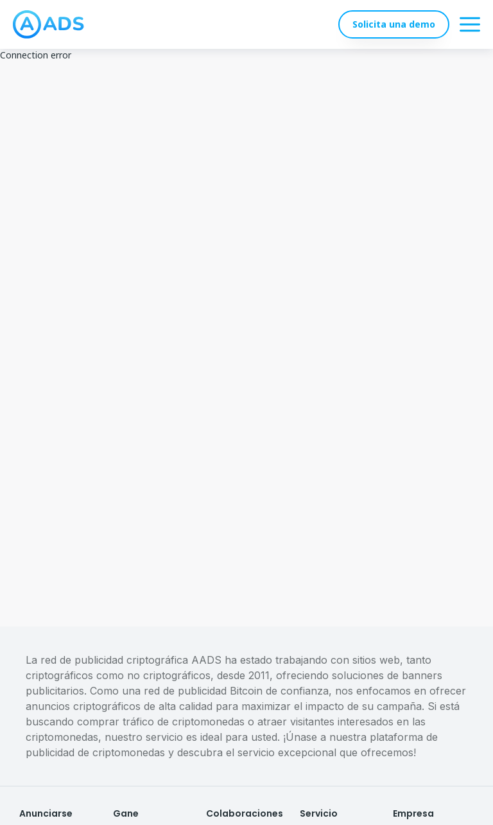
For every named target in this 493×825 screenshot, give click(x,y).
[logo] (48, 24)
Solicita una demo (393, 24)
